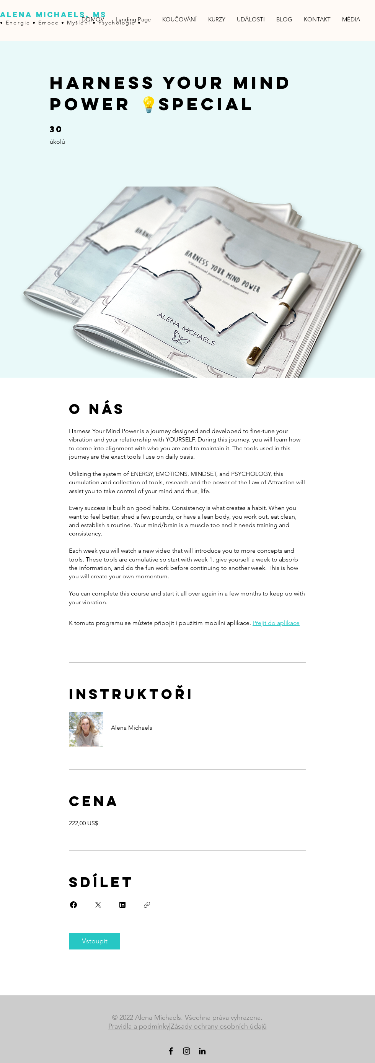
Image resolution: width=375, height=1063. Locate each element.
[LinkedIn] (202, 1051)
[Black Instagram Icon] (186, 1051)
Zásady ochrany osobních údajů (219, 1026)
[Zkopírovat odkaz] (147, 904)
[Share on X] (98, 904)
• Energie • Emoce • (33, 22)
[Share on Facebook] (73, 904)
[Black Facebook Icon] (171, 1051)
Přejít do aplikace (276, 622)
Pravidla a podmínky (138, 1026)
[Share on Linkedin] (122, 904)
